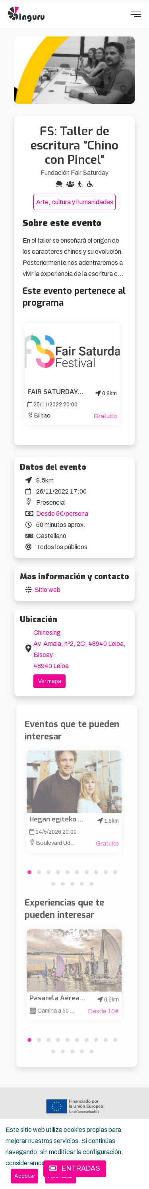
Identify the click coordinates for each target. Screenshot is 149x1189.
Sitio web (47, 589)
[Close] (24, 1176)
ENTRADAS (74, 1168)
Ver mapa (49, 681)
